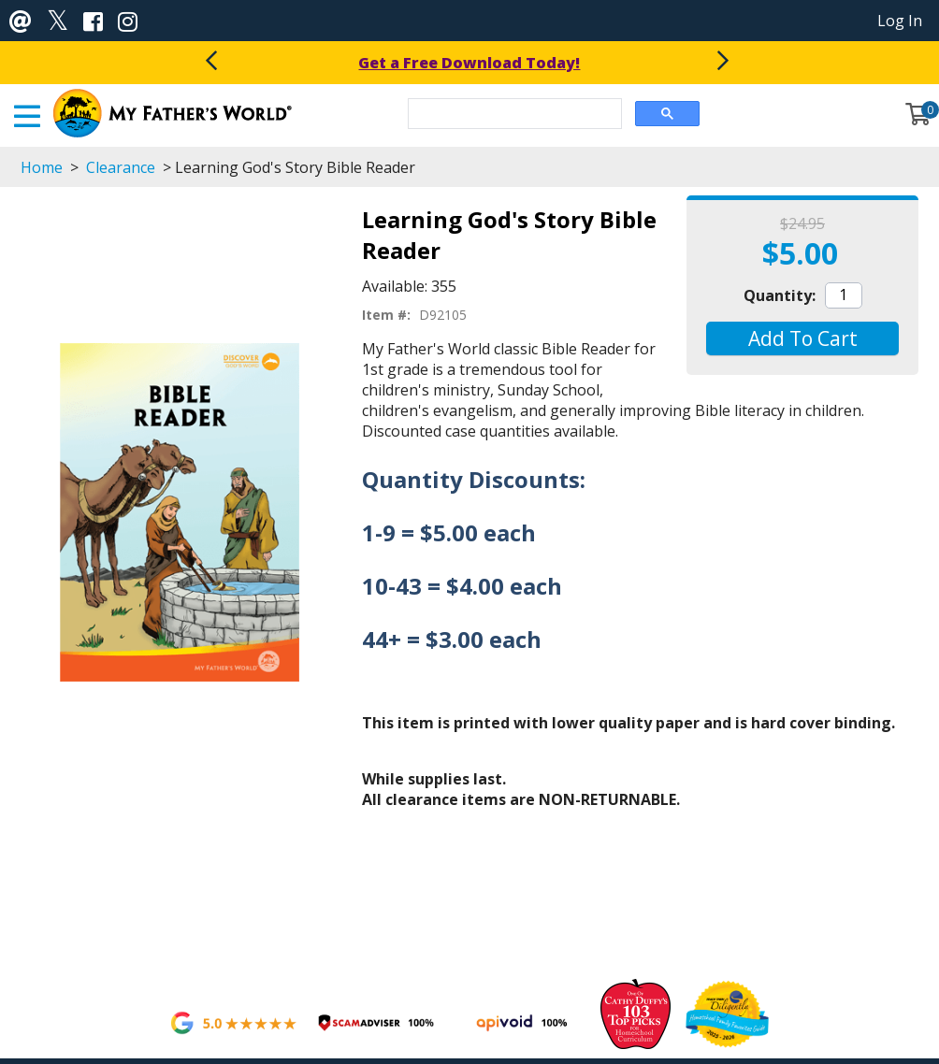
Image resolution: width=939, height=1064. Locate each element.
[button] (802, 338)
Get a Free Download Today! (469, 62)
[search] (513, 115)
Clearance (120, 167)
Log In (899, 20)
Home (42, 167)
